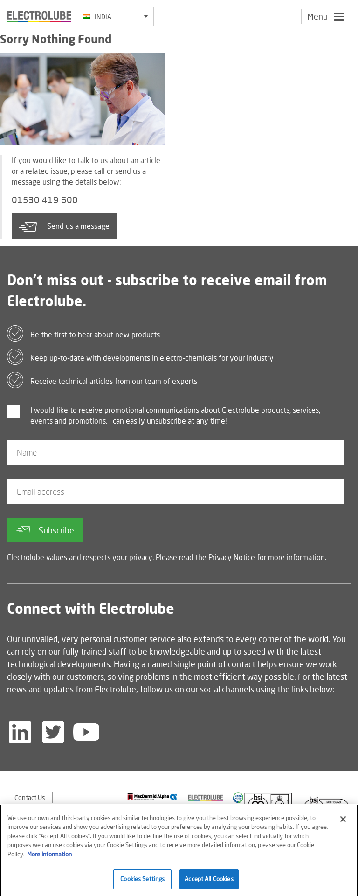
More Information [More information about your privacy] (49, 858)
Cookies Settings (142, 883)
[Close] (343, 823)
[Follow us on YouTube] (86, 732)
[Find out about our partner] (152, 796)
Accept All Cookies (209, 883)
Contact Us (29, 797)
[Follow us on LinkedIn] (20, 732)
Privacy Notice (231, 557)
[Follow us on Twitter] (53, 732)
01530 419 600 (45, 200)
